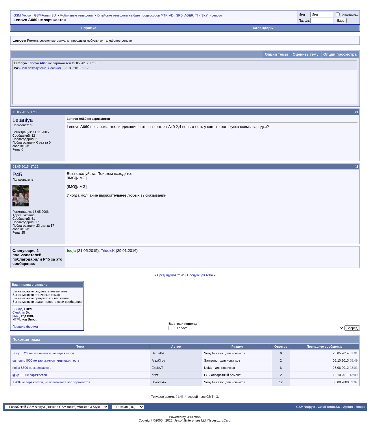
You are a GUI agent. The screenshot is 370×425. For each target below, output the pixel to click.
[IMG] (16, 316)
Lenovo (217, 15)
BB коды (18, 309)
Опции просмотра (339, 54)
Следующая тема (200, 275)
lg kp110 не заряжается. (30, 375)
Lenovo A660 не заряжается (49, 63)
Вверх (360, 406)
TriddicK (108, 250)
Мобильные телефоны (76, 15)
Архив (348, 406)
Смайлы (18, 312)
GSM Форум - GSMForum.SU (35, 15)
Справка (88, 28)
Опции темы (276, 54)
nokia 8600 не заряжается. (31, 367)
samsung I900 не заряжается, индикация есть (45, 360)
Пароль (304, 20)
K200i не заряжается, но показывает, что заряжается (51, 382)
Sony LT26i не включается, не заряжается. (43, 353)
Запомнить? (347, 15)
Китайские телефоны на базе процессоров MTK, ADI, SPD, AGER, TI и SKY (152, 15)
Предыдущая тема (170, 275)
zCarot (226, 420)
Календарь (263, 28)
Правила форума (25, 326)
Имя (302, 14)
